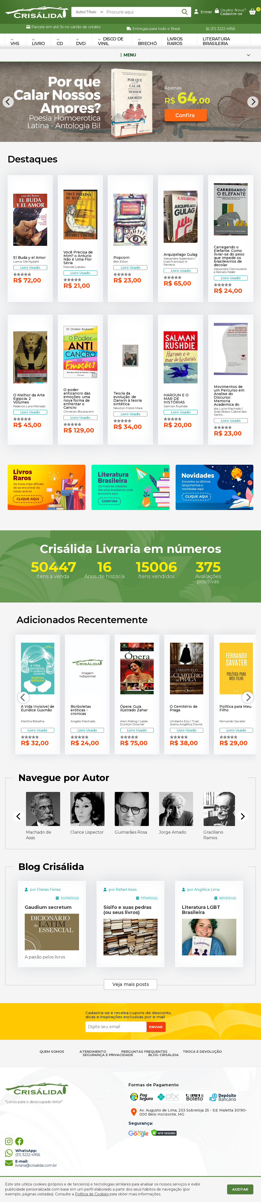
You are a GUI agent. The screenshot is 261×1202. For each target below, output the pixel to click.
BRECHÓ (147, 42)
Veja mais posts (130, 984)
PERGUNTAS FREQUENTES (144, 1051)
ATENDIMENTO (93, 1051)
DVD (81, 42)
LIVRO (38, 42)
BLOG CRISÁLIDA (163, 1055)
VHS (14, 42)
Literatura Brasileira (216, 41)
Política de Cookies (92, 1194)
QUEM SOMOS (52, 1051)
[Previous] (8, 102)
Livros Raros (174, 41)
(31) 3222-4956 (220, 29)
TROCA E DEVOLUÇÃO (202, 1051)
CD (60, 42)
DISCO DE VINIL (110, 41)
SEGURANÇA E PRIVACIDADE (108, 1055)
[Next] (252, 102)
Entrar (203, 11)
